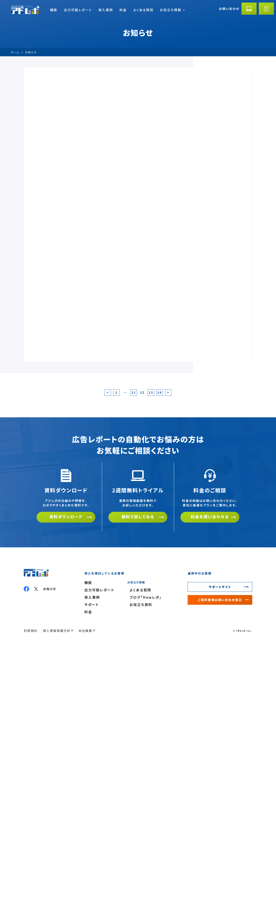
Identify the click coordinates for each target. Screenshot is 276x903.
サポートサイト (220, 846)
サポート (91, 863)
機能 (53, 9)
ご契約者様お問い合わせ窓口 (220, 859)
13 (151, 651)
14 (159, 651)
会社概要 (85, 890)
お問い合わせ (229, 8)
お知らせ (49, 848)
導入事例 (105, 9)
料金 (123, 9)
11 (133, 651)
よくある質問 (143, 9)
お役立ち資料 (141, 863)
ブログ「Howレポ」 (146, 856)
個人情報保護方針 (57, 890)
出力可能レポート (78, 9)
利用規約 (31, 890)
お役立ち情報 (172, 9)
